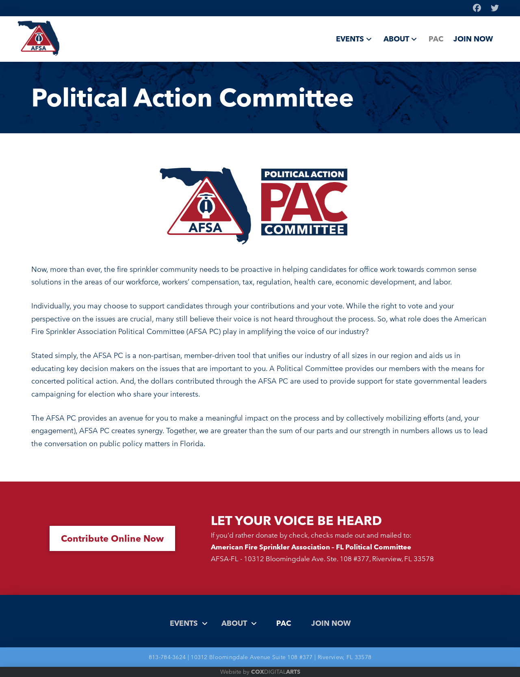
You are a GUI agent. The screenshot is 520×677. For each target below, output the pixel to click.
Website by (260, 671)
